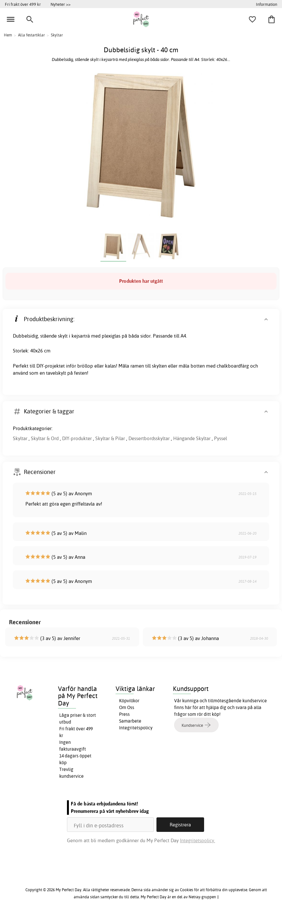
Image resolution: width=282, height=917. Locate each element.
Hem (8, 35)
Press (124, 714)
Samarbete (130, 721)
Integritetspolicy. (197, 840)
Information (266, 4)
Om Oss (126, 707)
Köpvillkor (129, 701)
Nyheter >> (60, 4)
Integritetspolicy (136, 728)
